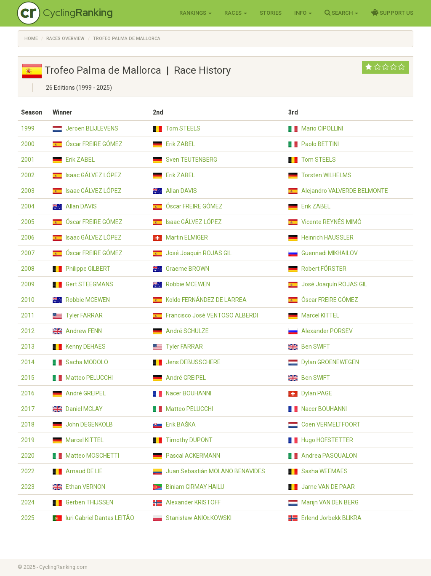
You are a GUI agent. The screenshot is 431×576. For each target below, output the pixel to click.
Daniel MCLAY (84, 408)
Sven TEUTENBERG (191, 159)
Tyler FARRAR (84, 315)
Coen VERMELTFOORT (330, 424)
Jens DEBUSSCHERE (193, 362)
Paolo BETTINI (320, 144)
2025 (28, 518)
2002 (28, 175)
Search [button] (341, 12)
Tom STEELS (183, 128)
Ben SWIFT (315, 346)
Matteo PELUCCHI (89, 377)
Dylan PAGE (316, 393)
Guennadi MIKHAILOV (329, 253)
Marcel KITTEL (320, 315)
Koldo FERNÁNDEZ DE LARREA (206, 299)
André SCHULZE (187, 331)
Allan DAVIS (181, 190)
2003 (28, 190)
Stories (271, 13)
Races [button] (235, 13)
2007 (28, 253)
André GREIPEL (186, 377)
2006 (28, 237)
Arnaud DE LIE (84, 471)
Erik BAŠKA (181, 424)
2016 (28, 393)
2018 (28, 424)
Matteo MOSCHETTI (92, 455)
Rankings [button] (195, 13)
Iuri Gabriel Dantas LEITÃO (100, 518)
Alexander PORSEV (327, 331)
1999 (28, 128)
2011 (28, 315)
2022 (28, 471)
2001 (28, 159)
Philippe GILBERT (88, 268)
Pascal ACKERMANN (193, 455)
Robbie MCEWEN (188, 284)
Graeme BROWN (187, 268)
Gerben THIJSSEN (89, 502)
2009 (28, 284)
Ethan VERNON (85, 486)
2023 (28, 486)
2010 (28, 299)
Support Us (392, 12)
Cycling (78, 12)
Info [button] (303, 13)
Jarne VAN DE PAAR (328, 486)
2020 (28, 455)
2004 (28, 206)
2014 (28, 362)
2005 (28, 222)
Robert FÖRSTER (323, 268)
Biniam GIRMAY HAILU (195, 486)
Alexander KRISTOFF (193, 502)
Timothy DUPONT (189, 440)
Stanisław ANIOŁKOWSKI (198, 518)
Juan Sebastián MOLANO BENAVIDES (215, 471)
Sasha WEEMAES (324, 471)
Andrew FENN (84, 331)
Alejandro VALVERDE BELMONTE (344, 190)
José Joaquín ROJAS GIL (198, 253)
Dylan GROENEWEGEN (330, 362)
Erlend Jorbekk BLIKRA (331, 518)
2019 (28, 440)
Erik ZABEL (180, 144)
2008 (28, 268)
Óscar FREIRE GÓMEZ (94, 144)
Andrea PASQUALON (329, 455)
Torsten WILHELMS (326, 175)
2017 (28, 408)
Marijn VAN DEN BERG (330, 502)
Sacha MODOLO (87, 362)
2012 (28, 331)
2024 (28, 502)
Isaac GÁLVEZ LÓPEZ (94, 175)
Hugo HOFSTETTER (327, 440)
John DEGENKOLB (89, 424)
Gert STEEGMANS (89, 284)
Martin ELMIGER (187, 237)
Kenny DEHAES (86, 346)
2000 (28, 144)
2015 (28, 377)
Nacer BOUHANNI (188, 393)
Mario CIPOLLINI (322, 128)
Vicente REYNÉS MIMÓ (331, 222)
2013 (28, 346)
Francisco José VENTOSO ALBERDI (212, 315)
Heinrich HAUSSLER (327, 237)
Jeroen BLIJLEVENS (92, 128)
